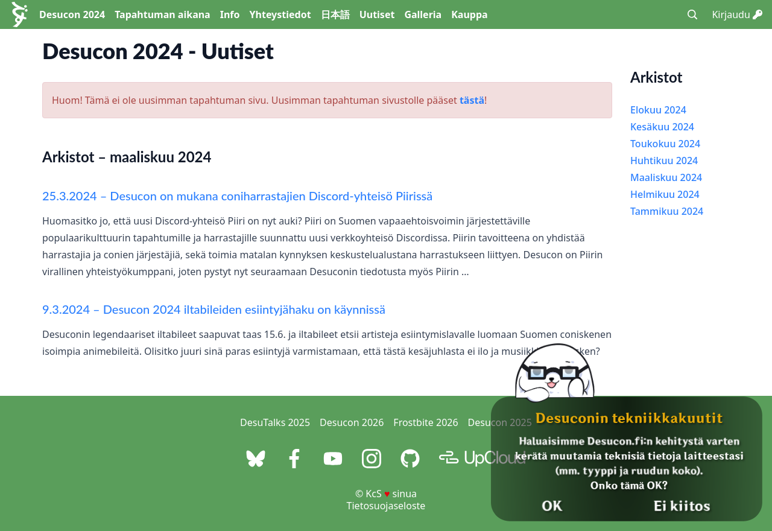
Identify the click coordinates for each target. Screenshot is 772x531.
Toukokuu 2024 (665, 143)
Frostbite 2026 (425, 422)
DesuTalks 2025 (275, 422)
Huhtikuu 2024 (664, 160)
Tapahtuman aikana (162, 14)
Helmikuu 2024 (665, 194)
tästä (472, 100)
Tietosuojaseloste (386, 505)
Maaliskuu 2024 (666, 177)
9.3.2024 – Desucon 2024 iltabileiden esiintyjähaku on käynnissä (213, 309)
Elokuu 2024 (658, 109)
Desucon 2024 (72, 14)
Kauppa (469, 14)
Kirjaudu (737, 14)
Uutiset (377, 14)
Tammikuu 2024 (666, 211)
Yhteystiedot (280, 14)
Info (230, 14)
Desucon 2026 (352, 422)
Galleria (422, 14)
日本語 (335, 14)
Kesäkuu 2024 (662, 126)
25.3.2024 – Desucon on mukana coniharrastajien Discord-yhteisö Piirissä (237, 195)
